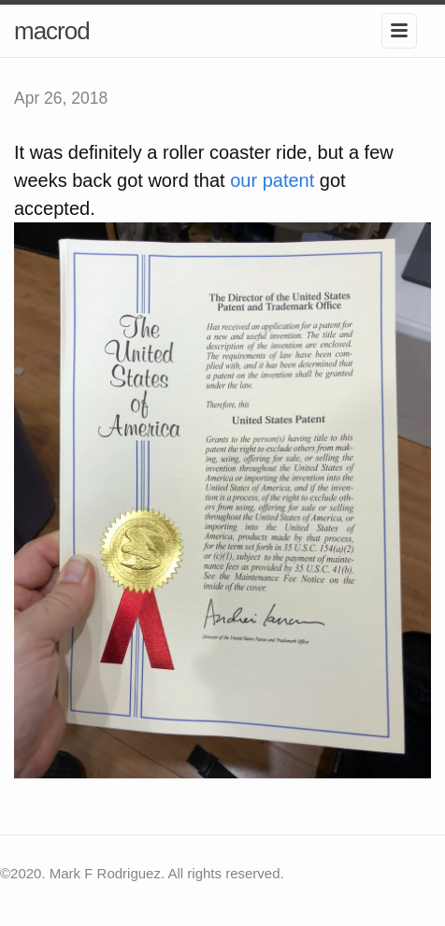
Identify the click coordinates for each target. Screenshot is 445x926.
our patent (272, 180)
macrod (52, 31)
